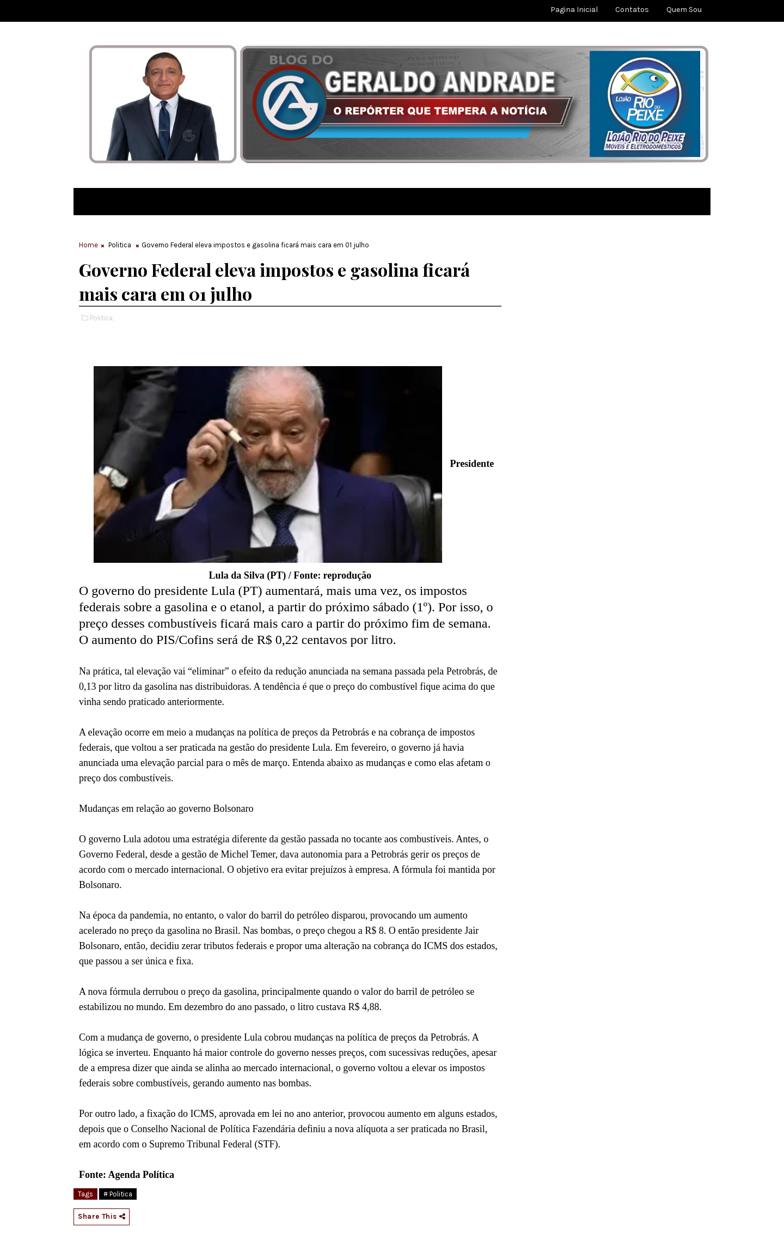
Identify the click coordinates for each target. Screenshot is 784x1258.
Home (88, 245)
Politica (119, 245)
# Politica (117, 1194)
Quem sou (684, 9)
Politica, (102, 318)
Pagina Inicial (574, 9)
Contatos (632, 9)
